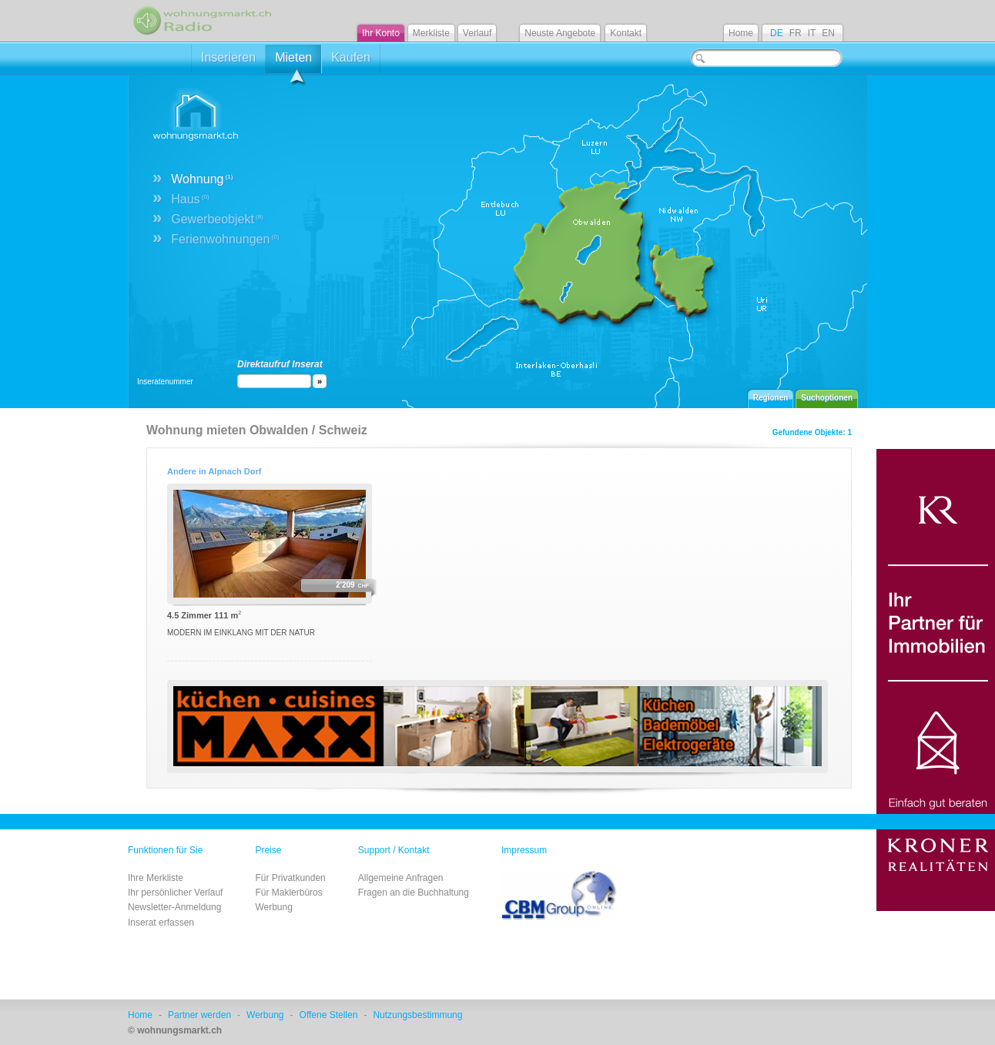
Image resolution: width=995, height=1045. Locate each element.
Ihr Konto (381, 33)
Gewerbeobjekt (217, 219)
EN (828, 33)
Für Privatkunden (290, 878)
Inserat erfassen (161, 922)
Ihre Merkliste (155, 878)
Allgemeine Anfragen (401, 878)
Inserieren (228, 57)
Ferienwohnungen (225, 239)
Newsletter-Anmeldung (174, 907)
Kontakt (626, 33)
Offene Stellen (329, 1015)
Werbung (273, 907)
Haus (190, 199)
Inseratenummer (165, 381)
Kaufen (350, 57)
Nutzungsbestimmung (417, 1015)
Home (741, 33)
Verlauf (477, 33)
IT (812, 33)
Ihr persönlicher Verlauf (175, 892)
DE (776, 33)
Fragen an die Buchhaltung (413, 892)
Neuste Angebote (559, 33)
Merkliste (431, 33)
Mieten (293, 62)
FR (795, 33)
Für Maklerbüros (288, 892)
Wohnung (202, 179)
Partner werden (199, 1015)
